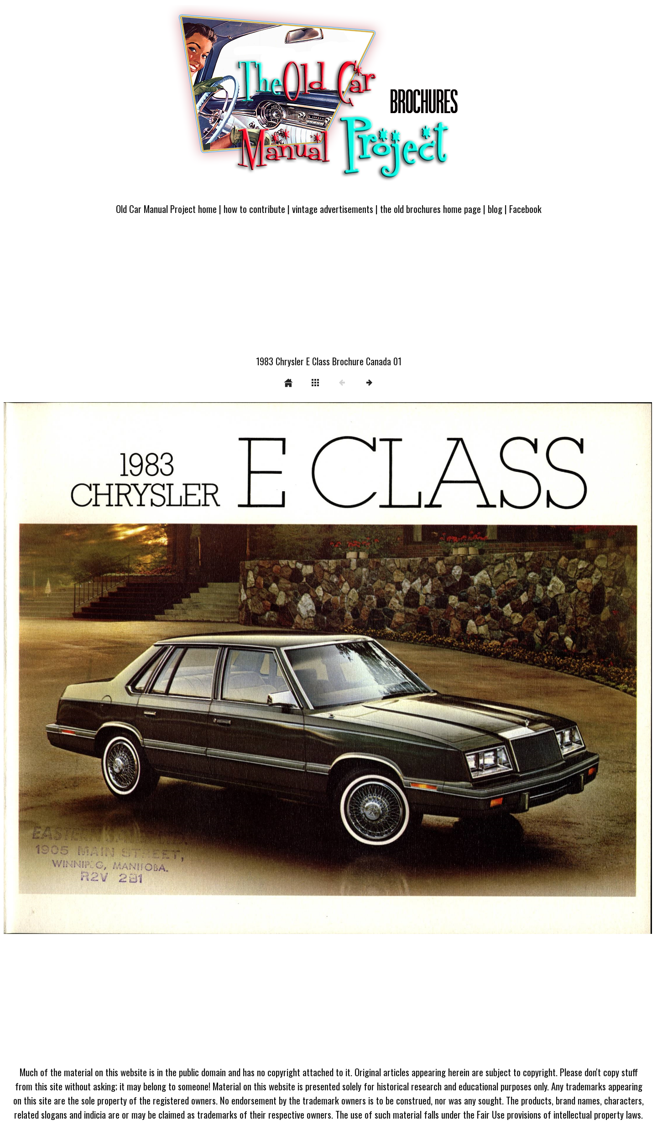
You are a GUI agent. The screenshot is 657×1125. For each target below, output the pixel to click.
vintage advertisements (332, 209)
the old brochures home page (430, 209)
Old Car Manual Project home (166, 209)
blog (495, 209)
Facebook (525, 209)
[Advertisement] (328, 290)
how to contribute (254, 209)
